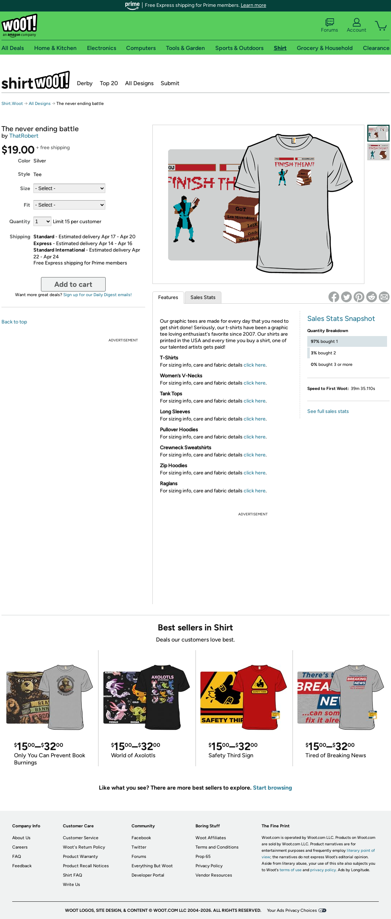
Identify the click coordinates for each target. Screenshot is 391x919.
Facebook (141, 837)
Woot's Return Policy (84, 847)
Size (25, 188)
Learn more (253, 5)
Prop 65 (203, 856)
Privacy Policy (209, 865)
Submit (170, 83)
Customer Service (80, 837)
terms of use (291, 870)
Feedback (22, 865)
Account (356, 25)
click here (255, 365)
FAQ (16, 856)
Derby (85, 83)
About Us (21, 837)
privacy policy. (323, 870)
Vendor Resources (214, 875)
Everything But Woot (152, 865)
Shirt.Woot (35, 80)
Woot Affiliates (211, 837)
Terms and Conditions (217, 847)
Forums (329, 25)
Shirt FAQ (72, 875)
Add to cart (73, 284)
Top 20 (109, 83)
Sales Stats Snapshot (341, 318)
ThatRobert (23, 135)
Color (24, 161)
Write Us (71, 884)
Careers (20, 847)
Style (24, 174)
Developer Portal (148, 875)
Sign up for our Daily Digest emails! (97, 294)
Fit (27, 205)
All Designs (139, 83)
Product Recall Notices (86, 865)
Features (168, 297)
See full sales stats (328, 411)
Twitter (139, 847)
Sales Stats (203, 297)
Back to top (14, 322)
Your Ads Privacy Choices (292, 910)
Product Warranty (80, 856)
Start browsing (272, 787)
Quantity (19, 222)
